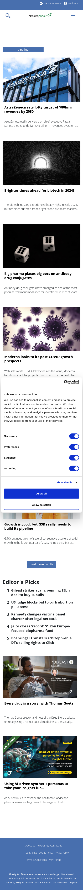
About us (30, 845)
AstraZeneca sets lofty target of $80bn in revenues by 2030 (39, 109)
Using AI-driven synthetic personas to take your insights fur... (36, 786)
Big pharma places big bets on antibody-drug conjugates (38, 276)
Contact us (56, 845)
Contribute (31, 852)
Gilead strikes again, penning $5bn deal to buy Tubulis (40, 592)
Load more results (41, 564)
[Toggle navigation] (9, 15)
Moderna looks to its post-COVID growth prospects (38, 359)
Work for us (55, 859)
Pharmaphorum (12, 851)
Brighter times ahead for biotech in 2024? (39, 190)
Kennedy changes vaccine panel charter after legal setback (38, 616)
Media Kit (73, 3)
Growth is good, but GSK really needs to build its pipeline (37, 526)
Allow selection (41, 504)
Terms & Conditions (36, 859)
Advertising (43, 845)
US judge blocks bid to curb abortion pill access (42, 604)
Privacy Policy (62, 852)
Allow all (41, 493)
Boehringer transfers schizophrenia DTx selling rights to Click (41, 640)
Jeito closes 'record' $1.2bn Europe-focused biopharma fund (40, 628)
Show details (64, 482)
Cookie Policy (46, 852)
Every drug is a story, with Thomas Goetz (38, 703)
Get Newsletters (52, 3)
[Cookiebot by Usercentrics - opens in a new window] (64, 382)
